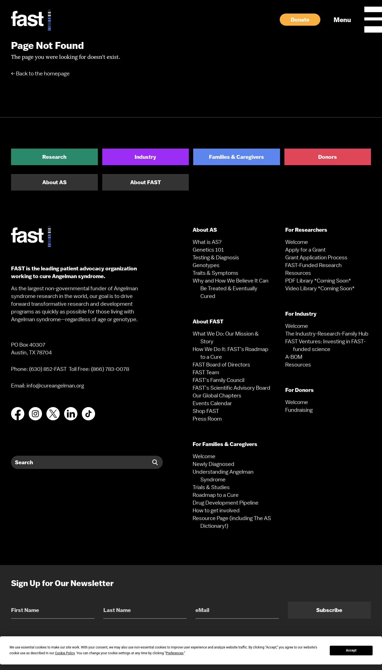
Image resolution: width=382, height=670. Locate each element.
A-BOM (293, 357)
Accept (351, 650)
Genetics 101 (208, 249)
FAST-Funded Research (313, 265)
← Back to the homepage (40, 73)
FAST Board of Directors (221, 364)
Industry (145, 157)
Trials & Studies (211, 487)
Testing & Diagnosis (216, 257)
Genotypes (206, 265)
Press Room (207, 418)
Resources (298, 273)
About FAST (145, 182)
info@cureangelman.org (55, 385)
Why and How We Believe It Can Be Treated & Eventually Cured (230, 288)
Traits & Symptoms (215, 273)
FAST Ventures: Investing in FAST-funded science (325, 345)
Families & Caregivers (236, 157)
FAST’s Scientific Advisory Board (231, 387)
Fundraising (299, 410)
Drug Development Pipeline (225, 502)
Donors (327, 157)
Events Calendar (212, 403)
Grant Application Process (316, 257)
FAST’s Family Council (218, 380)
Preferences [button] (175, 653)
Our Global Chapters (217, 395)
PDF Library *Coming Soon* (318, 280)
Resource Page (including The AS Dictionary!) (232, 522)
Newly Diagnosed (213, 464)
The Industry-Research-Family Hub (326, 333)
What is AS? (207, 242)
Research (54, 157)
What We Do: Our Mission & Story (226, 337)
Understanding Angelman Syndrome (223, 475)
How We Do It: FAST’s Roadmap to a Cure (230, 353)
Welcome (204, 456)
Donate (300, 19)
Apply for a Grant (305, 249)
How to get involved (216, 510)
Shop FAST (206, 411)
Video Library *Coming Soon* (320, 288)
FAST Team (206, 372)
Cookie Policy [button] (65, 653)
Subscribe (329, 610)
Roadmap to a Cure (216, 495)
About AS (54, 182)
